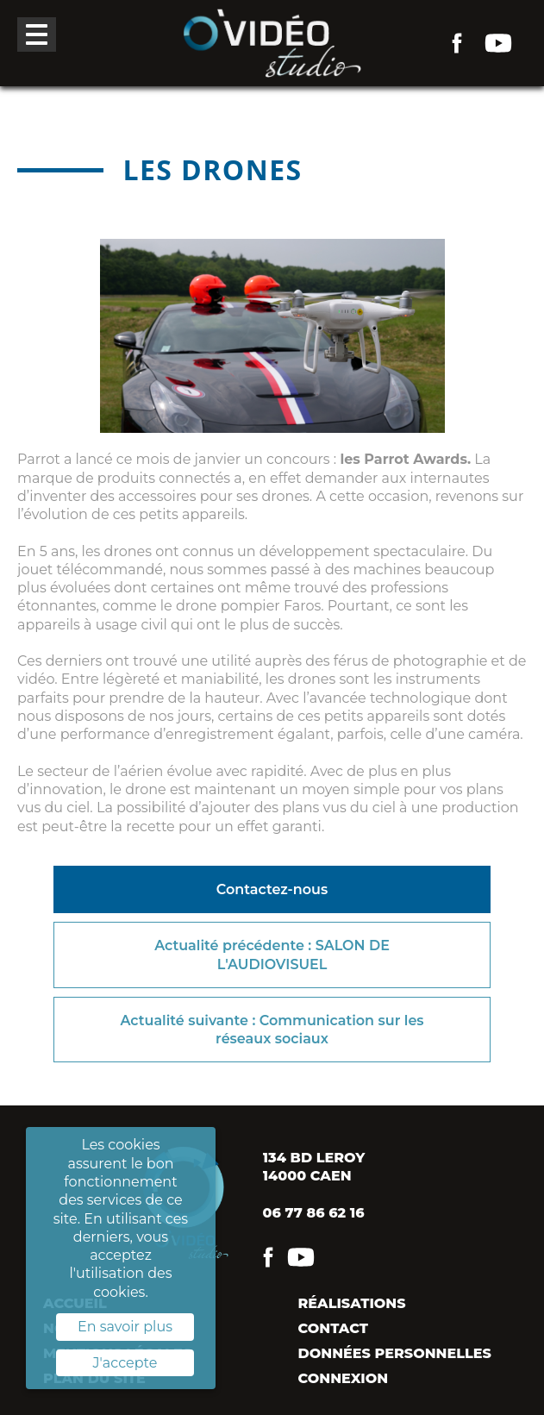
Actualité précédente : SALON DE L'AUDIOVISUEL (272, 954)
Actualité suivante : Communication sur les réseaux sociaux (271, 1029)
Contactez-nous (272, 889)
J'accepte (125, 1363)
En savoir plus (125, 1326)
